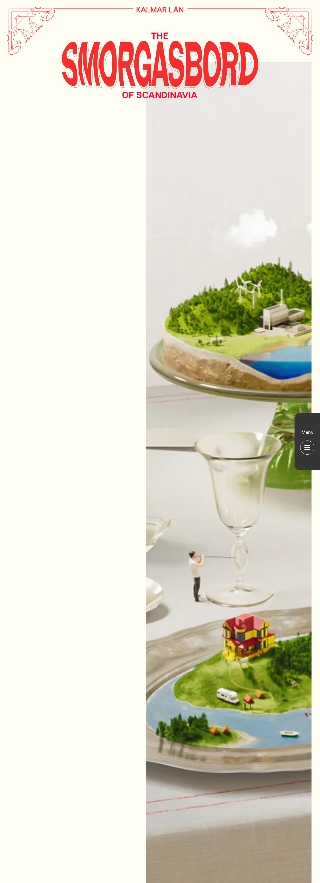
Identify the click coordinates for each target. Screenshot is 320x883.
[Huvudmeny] (307, 441)
